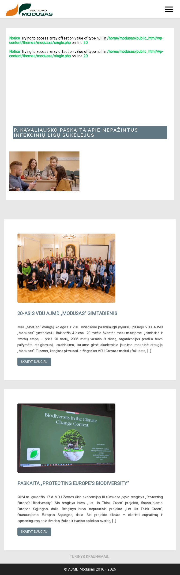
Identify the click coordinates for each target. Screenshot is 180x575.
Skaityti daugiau (38, 357)
